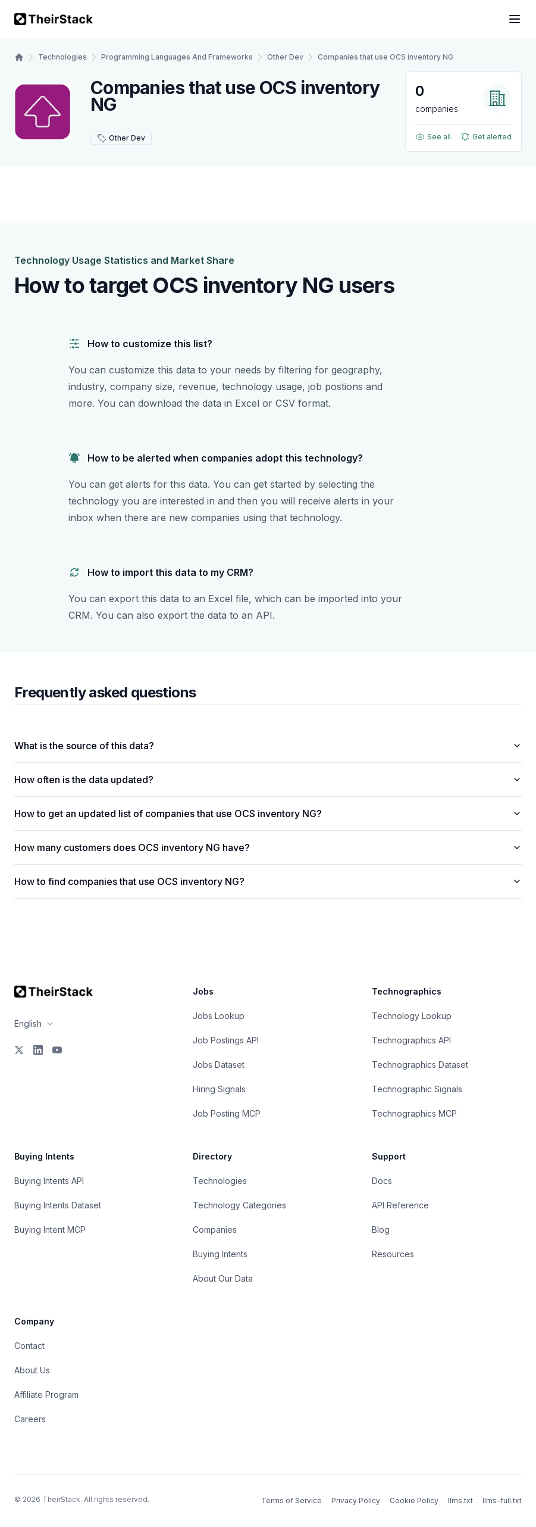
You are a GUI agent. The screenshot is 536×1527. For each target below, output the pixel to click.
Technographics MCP (414, 1113)
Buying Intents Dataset (57, 1205)
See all (433, 137)
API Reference (400, 1205)
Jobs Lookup (219, 1016)
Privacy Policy (355, 1500)
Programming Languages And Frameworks (177, 56)
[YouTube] (57, 1050)
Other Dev (285, 56)
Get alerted (486, 137)
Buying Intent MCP (50, 1229)
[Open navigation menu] (514, 19)
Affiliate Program (46, 1394)
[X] (19, 1050)
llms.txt (460, 1500)
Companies (215, 1229)
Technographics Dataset (420, 1064)
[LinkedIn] (38, 1050)
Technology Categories (239, 1205)
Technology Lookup (412, 1016)
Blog (381, 1229)
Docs (382, 1181)
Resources (393, 1254)
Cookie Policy (414, 1500)
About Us (32, 1370)
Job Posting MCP (227, 1113)
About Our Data (223, 1278)
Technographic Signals (417, 1089)
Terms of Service (291, 1500)
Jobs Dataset (219, 1064)
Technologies (62, 56)
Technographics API (411, 1040)
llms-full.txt (502, 1500)
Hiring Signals (219, 1089)
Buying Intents (220, 1254)
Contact (29, 1346)
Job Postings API (226, 1040)
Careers (30, 1419)
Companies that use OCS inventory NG (385, 56)
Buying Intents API (49, 1181)
